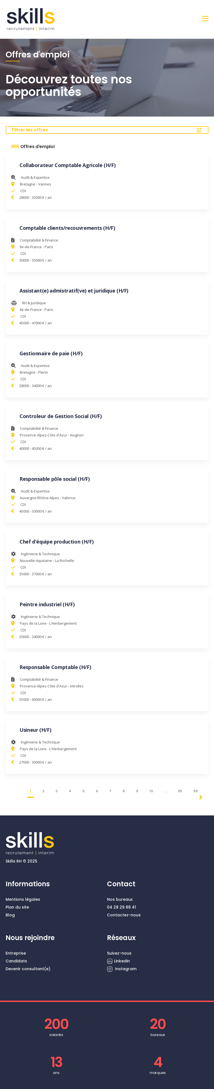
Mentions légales (23, 899)
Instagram (122, 969)
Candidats (16, 961)
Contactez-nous (124, 915)
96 (195, 791)
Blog (10, 915)
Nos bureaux (120, 899)
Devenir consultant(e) (28, 969)
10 (151, 791)
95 (180, 791)
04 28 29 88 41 (121, 907)
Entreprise (16, 953)
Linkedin (118, 961)
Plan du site (17, 907)
